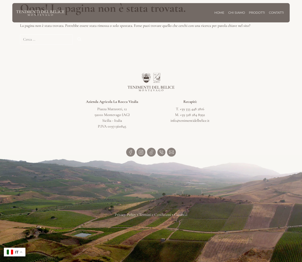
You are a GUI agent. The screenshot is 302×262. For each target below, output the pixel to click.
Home (219, 12)
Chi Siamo (236, 12)
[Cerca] (79, 39)
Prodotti (257, 12)
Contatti (276, 12)
